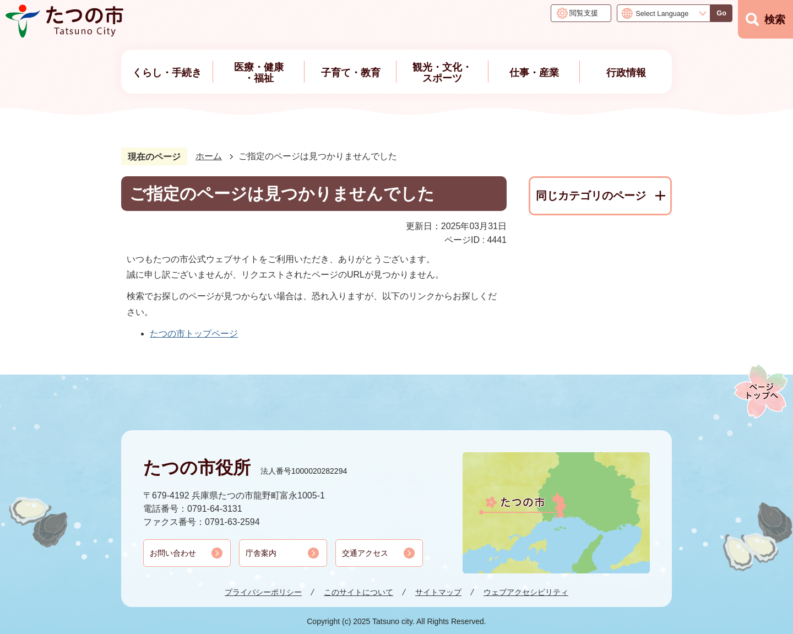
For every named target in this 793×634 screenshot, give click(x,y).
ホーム (208, 156)
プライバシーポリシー (263, 592)
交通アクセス (365, 553)
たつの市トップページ (194, 333)
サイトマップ (438, 592)
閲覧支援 (583, 13)
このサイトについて (358, 592)
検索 (774, 19)
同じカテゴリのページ (591, 195)
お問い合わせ (173, 553)
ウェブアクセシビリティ (526, 592)
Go (721, 13)
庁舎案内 (261, 553)
